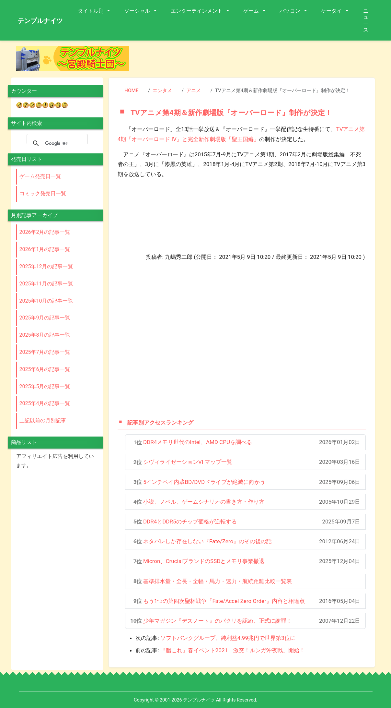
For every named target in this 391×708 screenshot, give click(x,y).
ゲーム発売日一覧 (40, 176)
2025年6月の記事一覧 (44, 369)
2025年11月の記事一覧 (46, 284)
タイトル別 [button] (91, 11)
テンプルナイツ (40, 21)
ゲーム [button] (251, 11)
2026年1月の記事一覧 (44, 249)
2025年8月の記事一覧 (44, 335)
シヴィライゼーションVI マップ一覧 (187, 462)
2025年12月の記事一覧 (46, 266)
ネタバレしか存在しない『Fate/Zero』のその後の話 (207, 541)
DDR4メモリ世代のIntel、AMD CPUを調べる (197, 442)
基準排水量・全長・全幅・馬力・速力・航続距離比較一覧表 (217, 581)
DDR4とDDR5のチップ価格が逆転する (190, 521)
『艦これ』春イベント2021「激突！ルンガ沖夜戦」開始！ (232, 650)
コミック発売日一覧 (42, 193)
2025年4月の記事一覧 (44, 403)
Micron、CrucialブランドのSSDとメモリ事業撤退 (204, 561)
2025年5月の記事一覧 (44, 386)
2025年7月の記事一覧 (44, 352)
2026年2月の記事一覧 (44, 232)
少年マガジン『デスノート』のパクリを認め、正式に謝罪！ (217, 621)
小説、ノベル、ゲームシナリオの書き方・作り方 (203, 501)
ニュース (365, 20)
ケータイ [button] (332, 11)
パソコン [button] (291, 11)
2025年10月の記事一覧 (46, 301)
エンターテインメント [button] (197, 11)
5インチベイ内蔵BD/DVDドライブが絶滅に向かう (204, 482)
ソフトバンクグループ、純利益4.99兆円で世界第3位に (227, 638)
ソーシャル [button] (137, 11)
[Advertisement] (257, 60)
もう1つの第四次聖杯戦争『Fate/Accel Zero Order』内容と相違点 (224, 601)
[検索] (56, 143)
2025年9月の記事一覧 (44, 318)
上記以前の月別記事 (42, 420)
